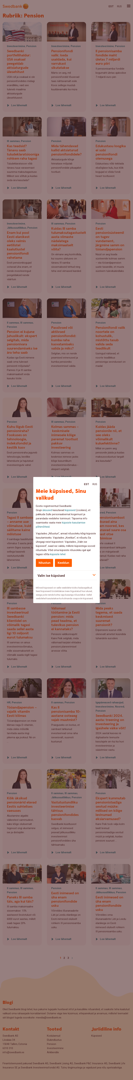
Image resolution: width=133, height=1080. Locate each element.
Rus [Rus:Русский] (94, 484)
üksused (47, 510)
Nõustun (44, 563)
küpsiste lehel (57, 554)
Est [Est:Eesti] (86, 484)
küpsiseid (70, 510)
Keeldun (63, 563)
